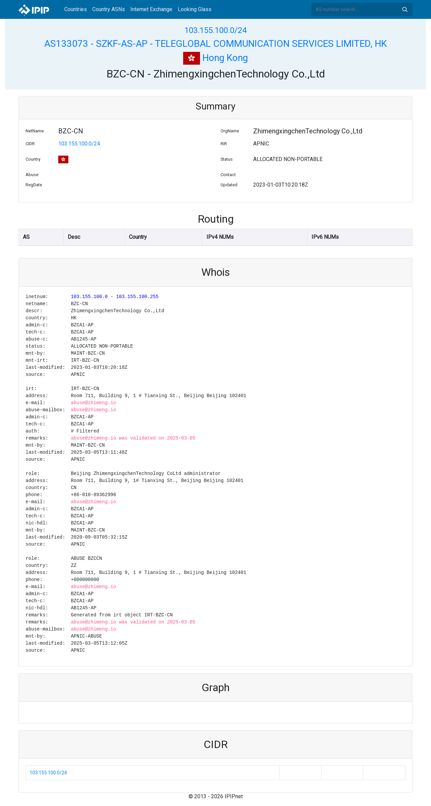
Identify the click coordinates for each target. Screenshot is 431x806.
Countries (75, 9)
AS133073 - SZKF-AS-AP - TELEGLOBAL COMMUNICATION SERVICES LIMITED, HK (215, 43)
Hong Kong (215, 57)
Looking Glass (194, 9)
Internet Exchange (151, 9)
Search (404, 9)
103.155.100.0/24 (215, 30)
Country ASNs (108, 9)
